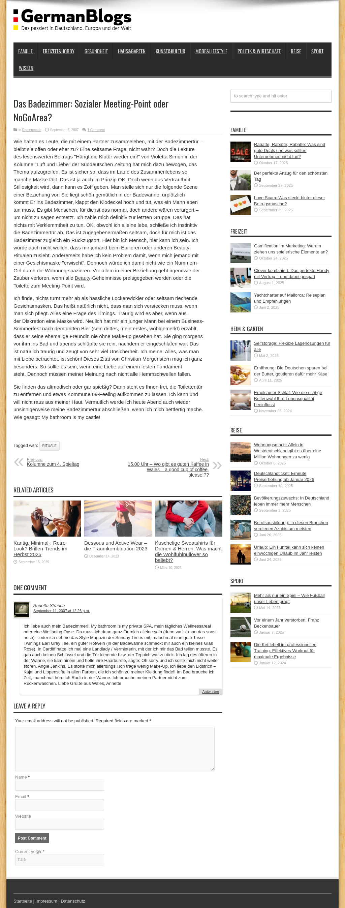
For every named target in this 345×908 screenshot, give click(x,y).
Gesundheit (96, 51)
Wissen (26, 67)
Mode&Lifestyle (211, 51)
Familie (25, 51)
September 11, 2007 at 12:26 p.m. (61, 611)
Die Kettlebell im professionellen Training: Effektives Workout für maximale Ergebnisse (285, 650)
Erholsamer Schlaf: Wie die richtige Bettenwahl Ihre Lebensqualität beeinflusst (288, 398)
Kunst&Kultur (170, 51)
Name (21, 777)
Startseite (22, 901)
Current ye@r (29, 851)
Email (20, 796)
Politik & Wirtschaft (259, 51)
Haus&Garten (132, 51)
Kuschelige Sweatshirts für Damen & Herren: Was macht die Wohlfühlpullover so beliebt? (188, 551)
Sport (317, 51)
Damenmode (31, 130)
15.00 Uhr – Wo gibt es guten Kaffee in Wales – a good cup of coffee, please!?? (167, 467)
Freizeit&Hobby (58, 51)
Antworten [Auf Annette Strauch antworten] (210, 692)
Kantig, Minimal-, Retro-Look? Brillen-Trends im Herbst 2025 (40, 548)
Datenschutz (73, 901)
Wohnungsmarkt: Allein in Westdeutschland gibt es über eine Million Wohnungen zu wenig (287, 450)
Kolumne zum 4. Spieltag (68, 462)
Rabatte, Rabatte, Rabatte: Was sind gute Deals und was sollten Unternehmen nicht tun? (289, 150)
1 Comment (96, 130)
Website (23, 816)
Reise (296, 51)
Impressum (46, 901)
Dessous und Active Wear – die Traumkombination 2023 (116, 545)
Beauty (181, 247)
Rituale (49, 446)
